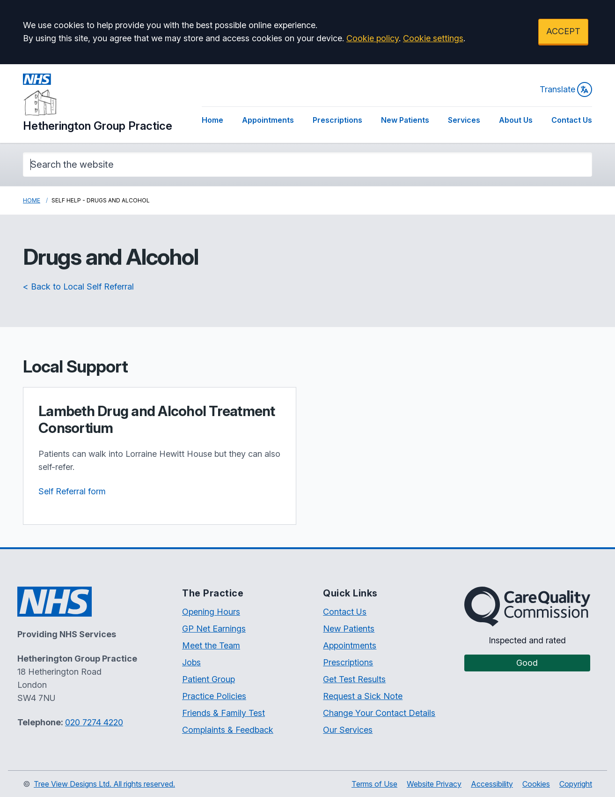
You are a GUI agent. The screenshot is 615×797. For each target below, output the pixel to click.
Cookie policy (372, 38)
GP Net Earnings (214, 628)
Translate (566, 89)
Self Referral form (72, 491)
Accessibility (492, 784)
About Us (516, 120)
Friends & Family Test (223, 713)
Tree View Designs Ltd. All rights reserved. (104, 784)
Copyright (575, 784)
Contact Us (571, 120)
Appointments (268, 120)
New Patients (405, 120)
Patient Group (208, 679)
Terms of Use (374, 784)
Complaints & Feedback (227, 730)
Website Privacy (434, 784)
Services (464, 120)
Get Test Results (354, 679)
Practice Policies (214, 696)
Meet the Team (211, 645)
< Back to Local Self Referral (78, 286)
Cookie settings (433, 38)
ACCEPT (563, 31)
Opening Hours (211, 612)
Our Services (348, 730)
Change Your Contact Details (379, 713)
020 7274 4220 (94, 722)
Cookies (536, 784)
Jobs (191, 662)
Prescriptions (337, 120)
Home (212, 120)
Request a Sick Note (363, 696)
